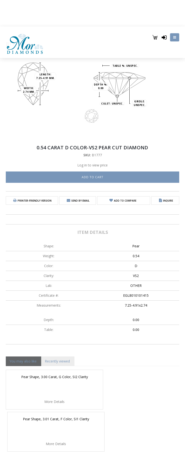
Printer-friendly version (35, 200)
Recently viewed (57, 361)
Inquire (168, 200)
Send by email (80, 200)
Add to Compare (125, 200)
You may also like (23, 361)
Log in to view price (92, 165)
